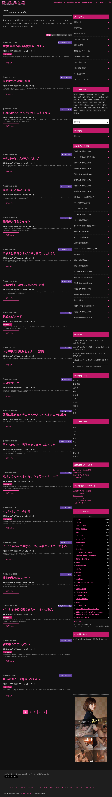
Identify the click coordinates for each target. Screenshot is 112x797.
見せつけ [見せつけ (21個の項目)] (89, 110)
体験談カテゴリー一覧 (82, 51)
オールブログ (78, 496)
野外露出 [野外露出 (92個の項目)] (76, 113)
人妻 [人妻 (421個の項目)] (103, 110)
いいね (64, 35)
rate (74, 431)
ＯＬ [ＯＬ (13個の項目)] (75, 102)
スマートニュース (82, 605)
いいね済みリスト (80, 62)
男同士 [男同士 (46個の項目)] (104, 105)
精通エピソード (12, 316)
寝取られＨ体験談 (82, 180)
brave (78, 562)
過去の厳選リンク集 (46, 787)
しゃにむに (79, 579)
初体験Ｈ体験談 (81, 260)
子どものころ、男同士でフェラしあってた (29, 444)
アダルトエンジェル (82, 595)
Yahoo (78, 522)
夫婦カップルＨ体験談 (84, 306)
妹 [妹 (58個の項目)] (78, 100)
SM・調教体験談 (82, 203)
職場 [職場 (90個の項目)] (79, 97)
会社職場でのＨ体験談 (84, 197)
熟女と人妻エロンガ (82, 559)
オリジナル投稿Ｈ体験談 (85, 226)
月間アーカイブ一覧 (76, 787)
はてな (78, 602)
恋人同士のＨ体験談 (83, 272)
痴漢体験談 (79, 254)
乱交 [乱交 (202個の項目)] (95, 110)
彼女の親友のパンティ (16, 577)
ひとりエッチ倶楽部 (82, 618)
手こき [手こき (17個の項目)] (76, 94)
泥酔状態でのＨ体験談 (84, 277)
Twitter (78, 575)
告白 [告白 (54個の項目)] (100, 102)
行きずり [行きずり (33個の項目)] (94, 97)
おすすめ (101, 2)
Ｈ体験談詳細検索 (80, 68)
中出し (75, 399)
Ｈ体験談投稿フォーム (59, 2)
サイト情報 (108, 2)
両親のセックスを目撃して (82, 360)
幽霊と (75, 406)
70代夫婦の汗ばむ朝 (80, 366)
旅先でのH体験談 (82, 294)
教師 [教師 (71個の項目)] (75, 97)
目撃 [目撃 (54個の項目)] (99, 110)
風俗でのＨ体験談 (82, 168)
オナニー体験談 (81, 237)
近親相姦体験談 (81, 243)
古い (53, 35)
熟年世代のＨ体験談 (83, 283)
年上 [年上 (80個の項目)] (75, 100)
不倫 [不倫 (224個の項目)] (79, 102)
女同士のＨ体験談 (82, 289)
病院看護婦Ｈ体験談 (83, 317)
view (74, 435)
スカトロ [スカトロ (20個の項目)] (84, 100)
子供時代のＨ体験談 (83, 174)
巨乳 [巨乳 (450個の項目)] (88, 97)
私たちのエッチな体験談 (82, 470)
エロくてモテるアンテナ (82, 500)
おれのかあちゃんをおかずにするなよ (26, 112)
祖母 (74, 438)
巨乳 (74, 409)
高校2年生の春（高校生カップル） (24, 46)
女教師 (75, 402)
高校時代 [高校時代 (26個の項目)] (85, 102)
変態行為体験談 (81, 266)
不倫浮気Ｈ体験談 (82, 151)
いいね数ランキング (81, 39)
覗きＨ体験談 (80, 300)
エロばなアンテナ (79, 498)
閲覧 (58, 35)
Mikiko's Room (81, 565)
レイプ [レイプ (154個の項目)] (80, 107)
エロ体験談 (77, 477)
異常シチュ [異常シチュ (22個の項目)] (90, 94)
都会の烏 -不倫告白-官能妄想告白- (87, 555)
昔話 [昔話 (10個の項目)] (89, 107)
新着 (48, 35)
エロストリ (79, 535)
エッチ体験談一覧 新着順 (73, 2)
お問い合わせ (90, 787)
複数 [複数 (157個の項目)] (84, 97)
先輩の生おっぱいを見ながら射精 (23, 284)
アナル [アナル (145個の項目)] (76, 105)
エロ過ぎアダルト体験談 (82, 491)
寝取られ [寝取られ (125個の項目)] (97, 94)
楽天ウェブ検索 (81, 589)
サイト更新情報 (79, 74)
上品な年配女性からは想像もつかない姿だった (90, 340)
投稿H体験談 (78, 45)
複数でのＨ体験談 (82, 163)
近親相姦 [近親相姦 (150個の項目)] (86, 105)
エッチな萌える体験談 (81, 475)
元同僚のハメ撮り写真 (16, 81)
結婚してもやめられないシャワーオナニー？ (30, 476)
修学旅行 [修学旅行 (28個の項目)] (82, 94)
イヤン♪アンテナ (79, 503)
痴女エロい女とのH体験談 (85, 249)
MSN (78, 585)
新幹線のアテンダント (16, 644)
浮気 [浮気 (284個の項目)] (98, 107)
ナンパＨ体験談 (81, 220)
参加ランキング (61, 787)
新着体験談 (78, 28)
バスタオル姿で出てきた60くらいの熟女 (28, 609)
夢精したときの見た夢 (16, 190)
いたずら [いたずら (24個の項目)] (93, 105)
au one (78, 572)
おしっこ (76, 380)
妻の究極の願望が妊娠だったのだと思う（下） (90, 353)
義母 (74, 391)
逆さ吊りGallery (81, 592)
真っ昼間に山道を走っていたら (22, 679)
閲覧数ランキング (80, 33)
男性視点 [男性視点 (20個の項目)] (82, 110)
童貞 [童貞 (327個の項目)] (107, 97)
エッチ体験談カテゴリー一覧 (89, 2)
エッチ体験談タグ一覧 (82, 56)
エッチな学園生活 (82, 599)
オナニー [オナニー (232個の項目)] (104, 107)
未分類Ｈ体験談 (81, 231)
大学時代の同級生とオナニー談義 (23, 351)
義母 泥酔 (76, 384)
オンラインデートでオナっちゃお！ (87, 609)
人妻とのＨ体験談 (82, 312)
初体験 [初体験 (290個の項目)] (90, 100)
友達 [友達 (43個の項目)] (103, 94)
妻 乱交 (75, 395)
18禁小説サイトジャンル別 (84, 582)
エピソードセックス (10, 787)
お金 (74, 413)
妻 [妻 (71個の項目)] (103, 102)
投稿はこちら (78, 22)
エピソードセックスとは (82, 79)
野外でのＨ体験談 (82, 214)
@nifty (78, 569)
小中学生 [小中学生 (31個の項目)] (96, 100)
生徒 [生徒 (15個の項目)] (95, 102)
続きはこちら (77, 621)
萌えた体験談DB (81, 529)
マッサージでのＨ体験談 (84, 157)
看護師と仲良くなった (16, 221)
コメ (70, 35)
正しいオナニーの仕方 (16, 511)
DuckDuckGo (80, 549)
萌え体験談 (77, 472)
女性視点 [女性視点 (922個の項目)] (101, 97)
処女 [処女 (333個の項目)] (91, 102)
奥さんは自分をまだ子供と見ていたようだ (29, 253)
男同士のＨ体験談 (82, 191)
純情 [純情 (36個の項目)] (94, 107)
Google (78, 519)
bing (77, 532)
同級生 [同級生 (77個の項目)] (76, 110)
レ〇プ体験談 (80, 208)
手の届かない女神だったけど (21, 158)
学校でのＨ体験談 (82, 186)
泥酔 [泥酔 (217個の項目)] (80, 105)
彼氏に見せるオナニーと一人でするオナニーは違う (34, 414)
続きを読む (10, 62)
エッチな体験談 (78, 493)
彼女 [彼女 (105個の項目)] (75, 107)
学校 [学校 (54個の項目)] (85, 107)
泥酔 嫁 (75, 388)
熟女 (74, 442)
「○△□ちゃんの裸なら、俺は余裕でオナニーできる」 (36, 546)
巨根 (74, 445)
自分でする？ (11, 383)
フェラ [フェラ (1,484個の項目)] (103, 100)
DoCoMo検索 (80, 542)
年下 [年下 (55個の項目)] (99, 105)
